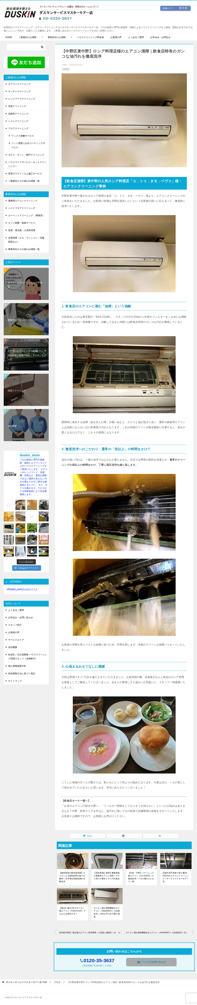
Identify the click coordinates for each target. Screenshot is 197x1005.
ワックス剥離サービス (22, 136)
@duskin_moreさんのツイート (22, 589)
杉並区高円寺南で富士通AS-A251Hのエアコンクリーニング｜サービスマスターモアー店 (176, 877)
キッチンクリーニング (19, 91)
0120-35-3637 (99, 960)
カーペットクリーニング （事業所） (26, 215)
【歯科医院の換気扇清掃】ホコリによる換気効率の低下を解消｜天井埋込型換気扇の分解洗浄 (72, 877)
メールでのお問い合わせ (156, 962)
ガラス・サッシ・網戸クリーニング (26, 154)
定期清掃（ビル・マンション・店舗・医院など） (27, 239)
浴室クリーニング (17, 106)
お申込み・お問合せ (160, 37)
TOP (26, 982)
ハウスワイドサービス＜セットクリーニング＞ (27, 164)
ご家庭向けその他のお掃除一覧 (24, 181)
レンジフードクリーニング (21, 98)
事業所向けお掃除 (57, 37)
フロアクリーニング (18, 128)
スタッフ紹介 (15, 625)
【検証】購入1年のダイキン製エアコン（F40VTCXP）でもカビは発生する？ (72, 911)
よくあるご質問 (136, 37)
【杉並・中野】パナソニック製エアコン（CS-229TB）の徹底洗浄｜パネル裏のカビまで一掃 (141, 877)
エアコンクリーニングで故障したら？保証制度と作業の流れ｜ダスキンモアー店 (27, 355)
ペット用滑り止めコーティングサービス (28, 145)
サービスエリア (16, 639)
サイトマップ (15, 681)
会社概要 (12, 426)
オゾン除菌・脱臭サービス (21, 223)
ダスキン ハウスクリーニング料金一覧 (26, 284)
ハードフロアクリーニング (21, 208)
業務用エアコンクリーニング (22, 200)
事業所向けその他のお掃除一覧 (24, 249)
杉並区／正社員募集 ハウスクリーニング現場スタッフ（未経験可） (27, 656)
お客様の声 (116, 37)
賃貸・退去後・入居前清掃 (21, 230)
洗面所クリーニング (18, 113)
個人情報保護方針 (17, 666)
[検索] (26, 47)
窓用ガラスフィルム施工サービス (25, 173)
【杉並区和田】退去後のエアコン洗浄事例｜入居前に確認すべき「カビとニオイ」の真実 (91, 932)
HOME (8, 37)
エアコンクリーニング (19, 84)
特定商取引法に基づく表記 (21, 673)
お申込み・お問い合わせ (20, 617)
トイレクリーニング (18, 121)
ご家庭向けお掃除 (27, 37)
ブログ (66, 69)
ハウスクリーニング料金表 (90, 37)
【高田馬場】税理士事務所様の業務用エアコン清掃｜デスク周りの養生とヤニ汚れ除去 (107, 876)
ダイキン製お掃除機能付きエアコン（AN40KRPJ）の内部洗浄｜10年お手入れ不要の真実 (107, 912)
